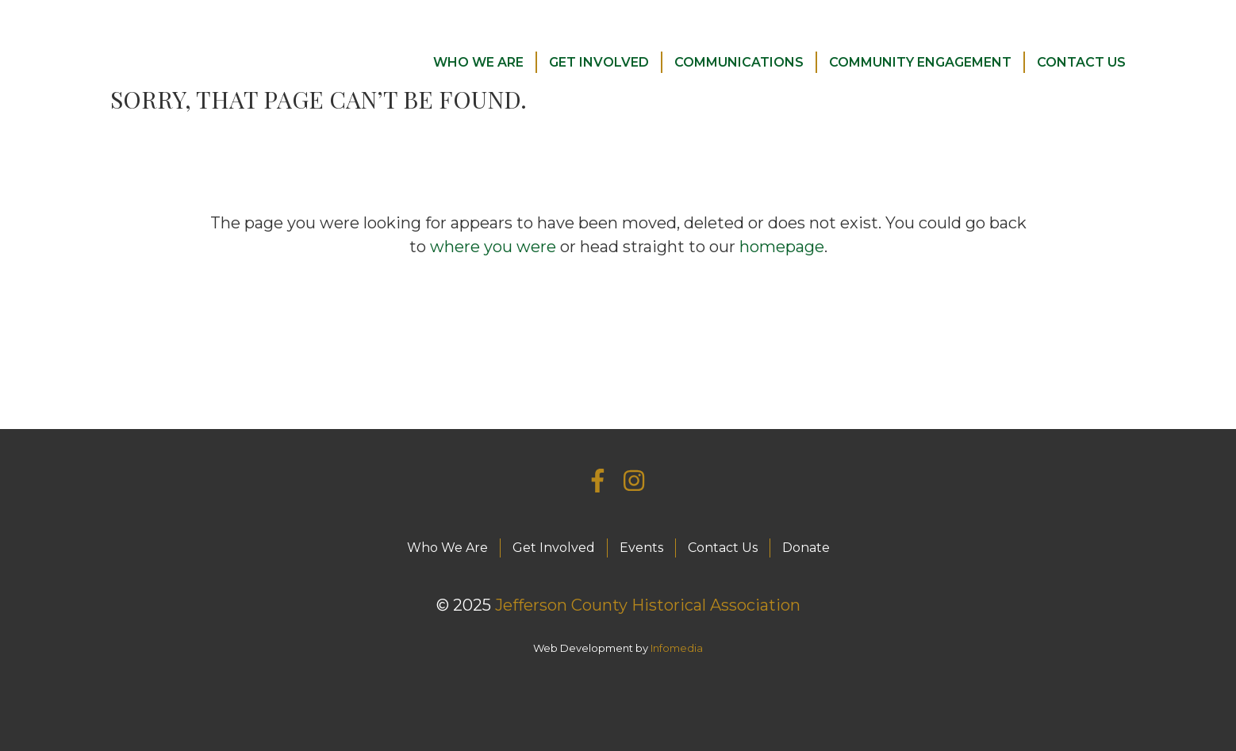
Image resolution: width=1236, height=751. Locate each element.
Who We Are (478, 62)
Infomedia (677, 648)
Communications (739, 62)
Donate (806, 547)
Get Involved (599, 62)
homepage (781, 246)
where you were (493, 246)
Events (641, 547)
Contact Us (1081, 62)
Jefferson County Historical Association (647, 605)
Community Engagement (920, 62)
